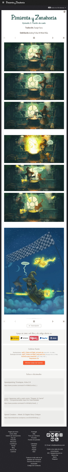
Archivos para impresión (34, 356)
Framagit (34, 432)
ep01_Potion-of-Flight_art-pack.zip (38, 352)
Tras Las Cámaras (34, 436)
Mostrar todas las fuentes (34, 363)
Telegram (55, 459)
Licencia (13, 451)
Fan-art (13, 438)
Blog (13, 448)
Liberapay (34, 444)
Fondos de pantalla (34, 440)
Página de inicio (13, 432)
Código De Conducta (34, 465)
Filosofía (13, 440)
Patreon (34, 445)
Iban (34, 451)
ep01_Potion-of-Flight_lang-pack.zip (40, 354)
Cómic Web (13, 434)
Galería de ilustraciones (13, 436)
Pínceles (34, 438)
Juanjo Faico (38, 27)
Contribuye (13, 444)
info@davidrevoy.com (58, 445)
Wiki (34, 434)
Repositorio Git (34, 358)
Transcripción (35, 325)
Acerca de (13, 449)
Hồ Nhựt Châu (43, 32)
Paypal (34, 449)
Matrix (55, 457)
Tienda (13, 445)
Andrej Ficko (33, 32)
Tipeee (34, 448)
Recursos (13, 441)
